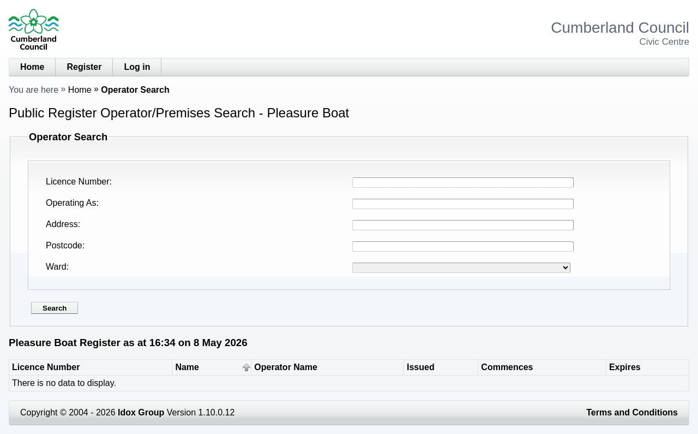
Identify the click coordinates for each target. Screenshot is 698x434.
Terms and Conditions (632, 412)
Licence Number (78, 181)
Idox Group (141, 412)
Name (187, 367)
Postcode (64, 245)
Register (84, 67)
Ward (56, 266)
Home (32, 67)
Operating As (71, 202)
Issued (421, 367)
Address (62, 224)
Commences (507, 367)
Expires (625, 367)
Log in (137, 67)
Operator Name (285, 367)
